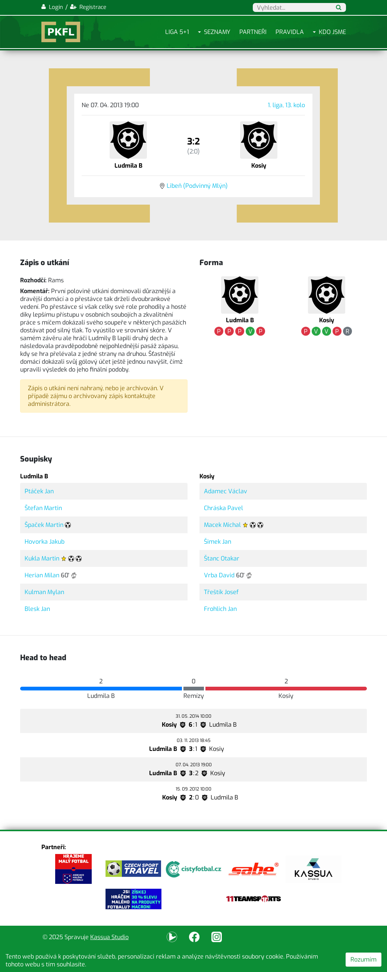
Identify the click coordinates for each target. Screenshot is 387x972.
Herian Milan (42, 575)
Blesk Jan (37, 609)
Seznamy (217, 32)
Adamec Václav (225, 491)
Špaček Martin (44, 525)
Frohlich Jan (220, 609)
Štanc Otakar (221, 558)
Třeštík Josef (221, 592)
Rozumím (363, 959)
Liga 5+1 (177, 32)
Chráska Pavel (223, 508)
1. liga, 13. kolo (286, 105)
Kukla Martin (42, 558)
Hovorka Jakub (44, 542)
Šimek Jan (217, 542)
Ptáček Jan (39, 491)
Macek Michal (222, 525)
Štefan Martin (43, 508)
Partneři (253, 32)
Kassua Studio (109, 937)
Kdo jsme (332, 32)
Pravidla (290, 32)
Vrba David (219, 575)
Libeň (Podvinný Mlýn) (197, 186)
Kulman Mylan (44, 592)
